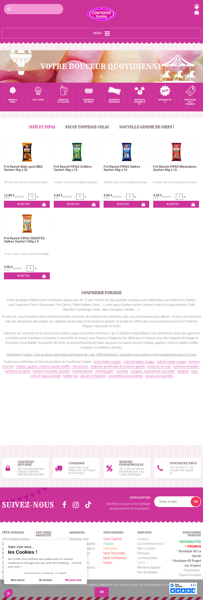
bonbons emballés (186, 366)
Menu (101, 33)
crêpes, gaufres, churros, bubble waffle (43, 366)
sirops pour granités (159, 376)
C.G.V (141, 563)
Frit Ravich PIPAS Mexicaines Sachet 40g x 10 (175, 168)
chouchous (80, 366)
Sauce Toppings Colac (87, 127)
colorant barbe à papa (138, 362)
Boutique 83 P (184, 561)
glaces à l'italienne (93, 376)
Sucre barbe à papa (15, 539)
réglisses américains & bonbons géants (118, 366)
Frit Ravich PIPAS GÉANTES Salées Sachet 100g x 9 (24, 240)
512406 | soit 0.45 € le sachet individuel (174, 182)
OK (196, 501)
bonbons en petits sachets (51, 371)
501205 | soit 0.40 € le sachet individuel (25, 182)
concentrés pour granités (125, 376)
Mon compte (146, 548)
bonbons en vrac (159, 366)
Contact (142, 539)
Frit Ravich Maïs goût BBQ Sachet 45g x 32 (23, 168)
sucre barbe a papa (107, 362)
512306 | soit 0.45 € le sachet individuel (125, 182)
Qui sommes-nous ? (151, 544)
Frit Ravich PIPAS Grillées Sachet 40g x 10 (73, 168)
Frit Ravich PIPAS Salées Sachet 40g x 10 (122, 168)
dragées (183, 371)
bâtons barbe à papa (171, 362)
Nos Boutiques (147, 572)
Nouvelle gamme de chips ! (146, 127)
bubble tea (70, 376)
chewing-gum (104, 371)
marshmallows (82, 371)
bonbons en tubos (17, 371)
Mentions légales (149, 567)
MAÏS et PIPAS (42, 127)
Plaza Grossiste (190, 575)
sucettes (122, 371)
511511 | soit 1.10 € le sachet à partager (26, 254)
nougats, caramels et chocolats (153, 371)
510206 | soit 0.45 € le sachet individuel (75, 182)
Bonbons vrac (79, 539)
